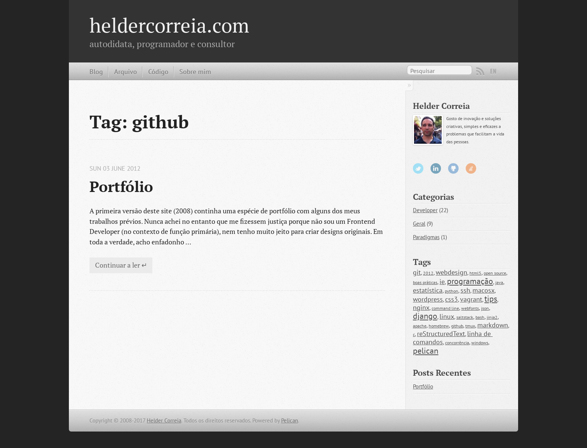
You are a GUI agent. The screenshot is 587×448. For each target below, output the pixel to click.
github (457, 326)
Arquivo (125, 71)
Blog (96, 71)
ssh (465, 290)
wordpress (428, 299)
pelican (425, 350)
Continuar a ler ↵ (121, 264)
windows (479, 342)
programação (470, 281)
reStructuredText (441, 333)
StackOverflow (471, 168)
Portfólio (121, 186)
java (499, 282)
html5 (475, 273)
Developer (425, 210)
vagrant (471, 299)
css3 (451, 299)
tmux (470, 326)
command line (445, 308)
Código (158, 71)
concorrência (457, 342)
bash (479, 317)
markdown (492, 325)
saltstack (464, 317)
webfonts (470, 308)
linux (447, 316)
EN (493, 71)
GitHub (453, 168)
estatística (427, 290)
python (451, 291)
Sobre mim (195, 71)
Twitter (418, 168)
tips (490, 298)
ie (442, 281)
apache (419, 326)
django (425, 316)
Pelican (289, 420)
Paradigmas (426, 237)
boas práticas (425, 282)
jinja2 (492, 317)
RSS (480, 71)
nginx (421, 307)
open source (495, 273)
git (417, 272)
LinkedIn (436, 168)
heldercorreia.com (169, 25)
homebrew (439, 326)
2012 (428, 273)
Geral (419, 223)
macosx (483, 290)
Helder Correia (164, 420)
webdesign (451, 272)
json (485, 308)
